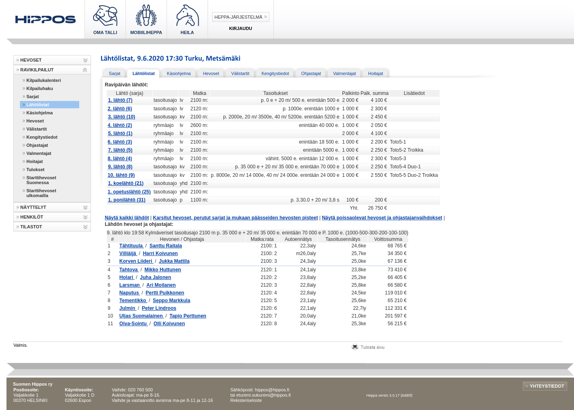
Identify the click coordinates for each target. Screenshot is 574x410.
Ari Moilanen (161, 285)
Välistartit (36, 129)
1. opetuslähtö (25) (129, 192)
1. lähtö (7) (120, 100)
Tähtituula (131, 246)
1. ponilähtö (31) (126, 200)
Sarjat (32, 96)
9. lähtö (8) (120, 167)
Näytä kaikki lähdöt (127, 218)
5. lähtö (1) (120, 133)
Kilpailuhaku (39, 88)
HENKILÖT (31, 217)
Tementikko (133, 300)
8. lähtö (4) (120, 158)
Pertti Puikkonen (165, 293)
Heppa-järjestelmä (238, 17)
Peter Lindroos (159, 308)
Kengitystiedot (41, 137)
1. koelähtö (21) (125, 183)
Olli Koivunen (169, 323)
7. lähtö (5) (120, 150)
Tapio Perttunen (187, 316)
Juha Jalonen (155, 277)
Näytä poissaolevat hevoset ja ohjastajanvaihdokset (382, 218)
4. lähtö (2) (120, 125)
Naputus (129, 293)
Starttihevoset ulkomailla (41, 193)
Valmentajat (38, 153)
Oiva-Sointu (133, 323)
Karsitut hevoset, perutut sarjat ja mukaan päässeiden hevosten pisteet (235, 218)
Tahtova (129, 270)
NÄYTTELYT (33, 207)
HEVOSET (31, 60)
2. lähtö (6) (120, 109)
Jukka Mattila (174, 261)
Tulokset (35, 169)
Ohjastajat (37, 145)
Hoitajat (34, 161)
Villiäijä (128, 253)
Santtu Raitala (165, 246)
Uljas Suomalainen (141, 316)
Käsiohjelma (39, 112)
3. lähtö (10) (121, 117)
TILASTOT (31, 226)
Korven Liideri (136, 261)
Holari (126, 277)
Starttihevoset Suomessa (41, 180)
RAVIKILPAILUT (37, 69)
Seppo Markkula (171, 300)
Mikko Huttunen (163, 270)
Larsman (130, 285)
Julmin (127, 308)
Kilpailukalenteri (43, 80)
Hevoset (35, 120)
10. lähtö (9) (121, 175)
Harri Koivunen (160, 253)
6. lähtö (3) (120, 142)
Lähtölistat (37, 104)
